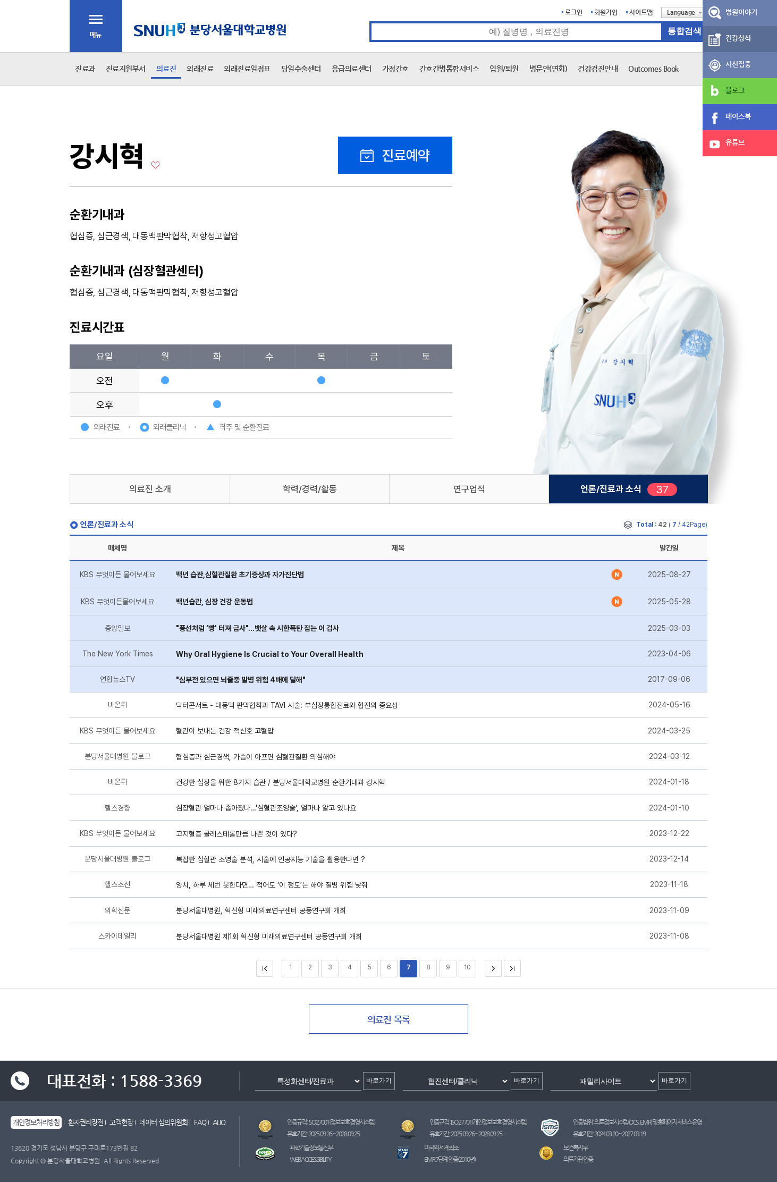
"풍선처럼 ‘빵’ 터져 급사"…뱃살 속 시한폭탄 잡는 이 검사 (257, 628)
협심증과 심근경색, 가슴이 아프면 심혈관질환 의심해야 (255, 757)
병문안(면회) (548, 68)
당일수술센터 (301, 68)
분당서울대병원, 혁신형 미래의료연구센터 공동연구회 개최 (261, 910)
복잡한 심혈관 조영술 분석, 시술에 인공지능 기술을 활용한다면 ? (270, 859)
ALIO (219, 1122)
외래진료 (200, 68)
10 (467, 967)
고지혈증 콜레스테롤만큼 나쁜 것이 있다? (236, 834)
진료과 (85, 68)
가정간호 (395, 68)
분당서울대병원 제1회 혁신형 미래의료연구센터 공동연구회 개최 (269, 936)
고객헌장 (121, 1122)
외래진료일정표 (247, 68)
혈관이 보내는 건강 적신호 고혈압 (225, 731)
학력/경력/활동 (310, 489)
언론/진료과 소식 (610, 489)
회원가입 (606, 12)
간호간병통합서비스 (449, 68)
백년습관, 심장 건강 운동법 (214, 601)
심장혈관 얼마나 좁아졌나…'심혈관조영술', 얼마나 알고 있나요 (266, 808)
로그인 (573, 12)
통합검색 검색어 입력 (369, 21)
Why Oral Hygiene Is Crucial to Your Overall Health (270, 654)
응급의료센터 (351, 68)
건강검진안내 (598, 68)
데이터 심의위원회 (163, 1122)
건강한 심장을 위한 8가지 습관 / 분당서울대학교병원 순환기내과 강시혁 (280, 782)
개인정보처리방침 (36, 1122)
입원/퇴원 (504, 68)
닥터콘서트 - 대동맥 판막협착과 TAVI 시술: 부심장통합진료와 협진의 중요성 (287, 705)
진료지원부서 (126, 68)
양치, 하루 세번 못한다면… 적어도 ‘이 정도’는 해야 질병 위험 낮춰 (272, 885)
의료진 (166, 68)
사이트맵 (641, 12)
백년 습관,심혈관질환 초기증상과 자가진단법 (240, 574)
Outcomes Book (653, 68)
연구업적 (469, 489)
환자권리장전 (85, 1122)
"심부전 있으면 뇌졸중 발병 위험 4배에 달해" (241, 680)
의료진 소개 (150, 489)
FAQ (200, 1122)
